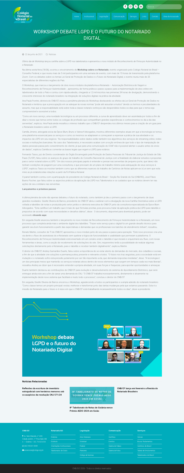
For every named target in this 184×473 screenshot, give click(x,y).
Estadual (83, 442)
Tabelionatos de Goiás (59, 451)
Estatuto (54, 442)
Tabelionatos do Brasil (145, 455)
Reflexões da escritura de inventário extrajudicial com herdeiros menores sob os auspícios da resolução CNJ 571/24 (43, 391)
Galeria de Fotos (115, 451)
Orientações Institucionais (61, 446)
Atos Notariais (85, 437)
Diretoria (54, 437)
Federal (82, 446)
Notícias (52, 54)
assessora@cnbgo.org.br (33, 450)
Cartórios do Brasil (144, 446)
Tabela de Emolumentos (146, 451)
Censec (140, 437)
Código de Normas (87, 455)
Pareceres (83, 451)
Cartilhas (112, 437)
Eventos (112, 442)
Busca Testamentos (144, 442)
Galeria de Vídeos (115, 446)
